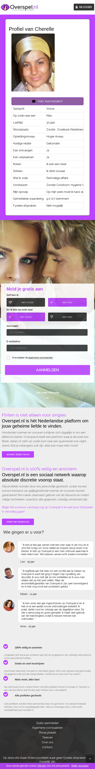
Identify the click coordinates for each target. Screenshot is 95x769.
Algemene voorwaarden (47, 727)
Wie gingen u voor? (47, 257)
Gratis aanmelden (47, 723)
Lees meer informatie (47, 392)
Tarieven (47, 737)
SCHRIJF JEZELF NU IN (18, 454)
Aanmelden (47, 370)
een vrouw (27, 302)
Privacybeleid (47, 732)
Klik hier (42, 766)
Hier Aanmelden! (47, 101)
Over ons (47, 742)
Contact (47, 747)
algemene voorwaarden (40, 358)
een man (67, 302)
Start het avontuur (18, 522)
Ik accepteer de (32, 358)
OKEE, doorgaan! (80, 766)
